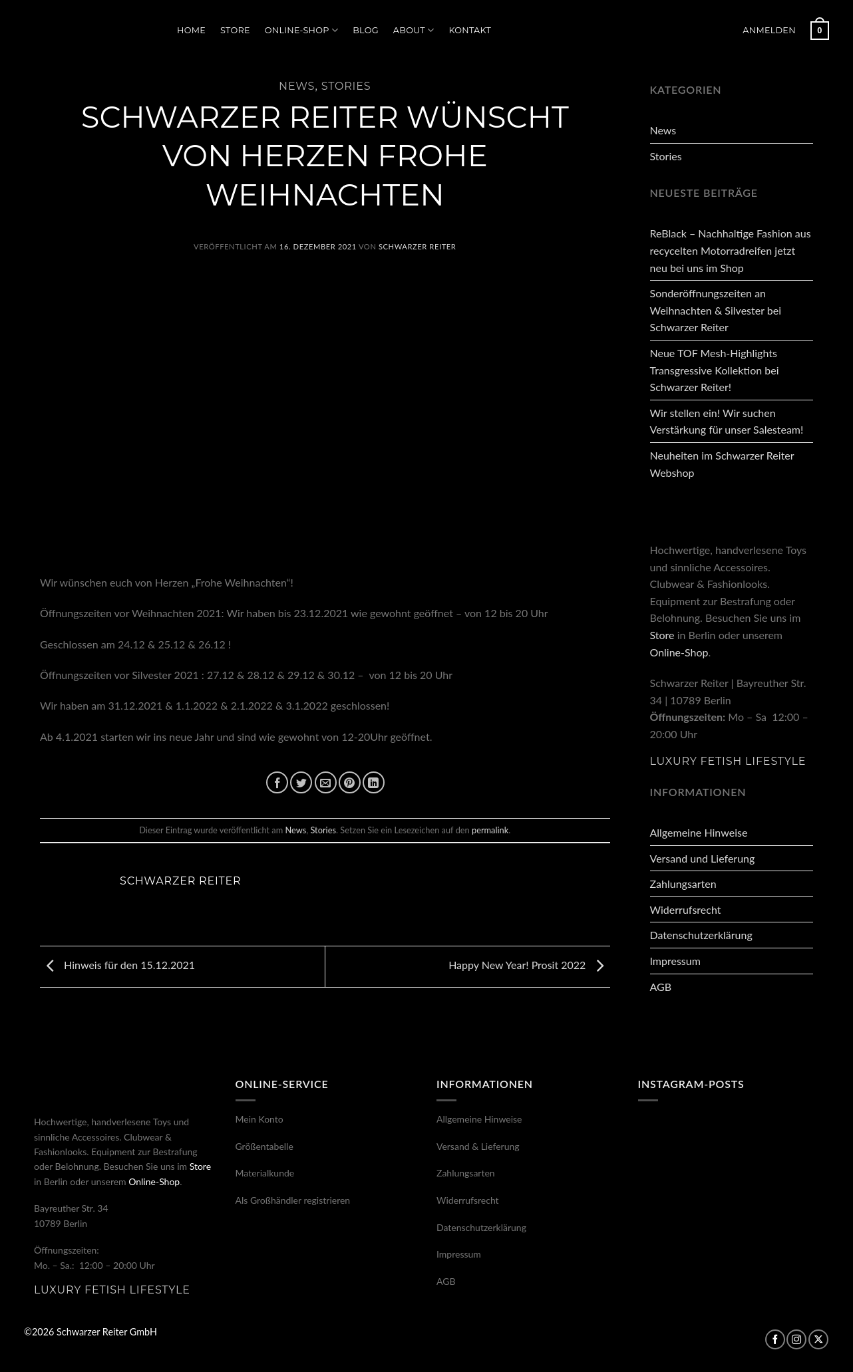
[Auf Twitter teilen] (301, 782)
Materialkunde (265, 1172)
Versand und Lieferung (702, 858)
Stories (346, 86)
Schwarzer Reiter (417, 246)
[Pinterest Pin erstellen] (350, 782)
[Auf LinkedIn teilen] (374, 782)
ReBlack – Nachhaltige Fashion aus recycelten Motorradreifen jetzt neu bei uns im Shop (730, 250)
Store (235, 30)
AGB (661, 986)
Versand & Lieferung (478, 1146)
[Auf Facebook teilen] (277, 782)
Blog (366, 30)
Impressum (675, 960)
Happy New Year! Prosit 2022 (528, 964)
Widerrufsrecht (685, 909)
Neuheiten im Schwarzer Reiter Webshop (722, 464)
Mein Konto (259, 1119)
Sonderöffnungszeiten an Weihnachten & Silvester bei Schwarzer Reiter (715, 310)
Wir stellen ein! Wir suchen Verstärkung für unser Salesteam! (727, 421)
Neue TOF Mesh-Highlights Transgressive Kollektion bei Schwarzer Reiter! (714, 369)
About (413, 30)
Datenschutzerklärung (701, 934)
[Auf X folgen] (818, 1339)
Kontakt (469, 30)
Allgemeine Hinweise (699, 832)
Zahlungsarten (683, 883)
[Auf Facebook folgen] (775, 1339)
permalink (490, 830)
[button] (769, 31)
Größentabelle (264, 1146)
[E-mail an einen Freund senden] (326, 782)
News (297, 86)
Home (191, 30)
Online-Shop (301, 30)
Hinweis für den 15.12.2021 (117, 964)
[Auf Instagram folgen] (796, 1339)
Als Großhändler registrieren (293, 1200)
